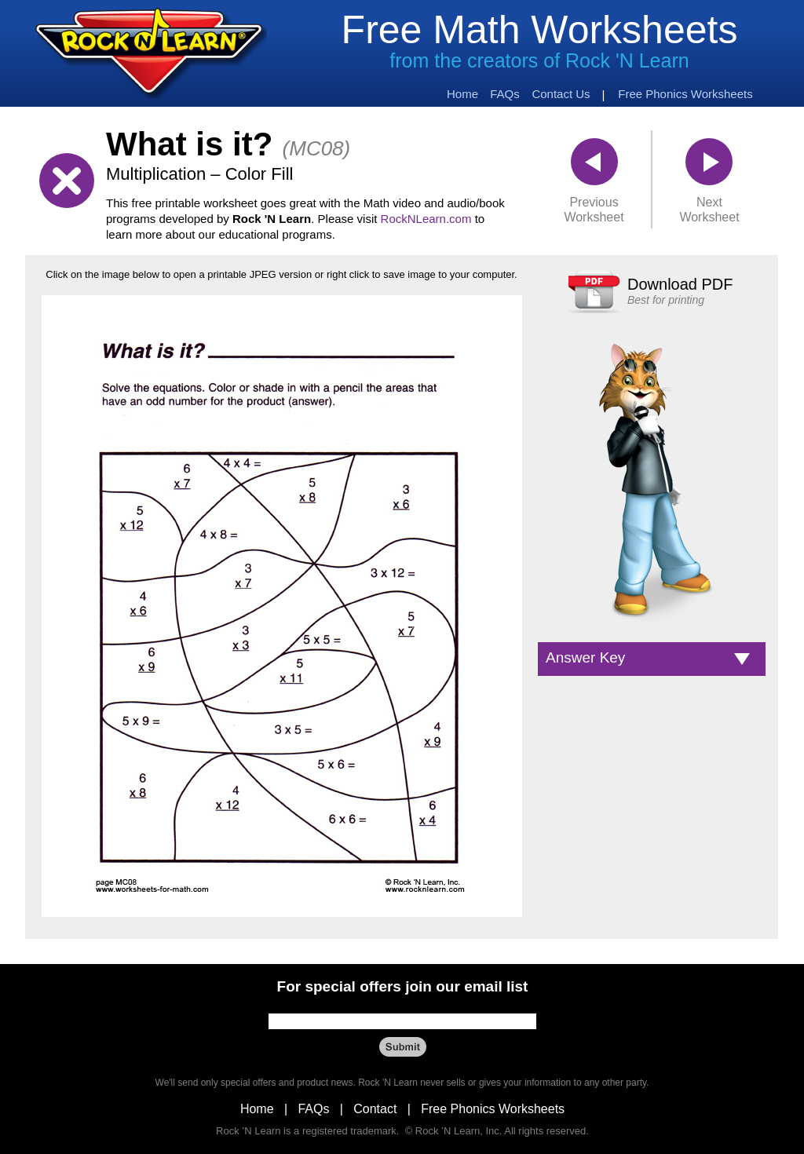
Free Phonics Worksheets (493, 1109)
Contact (375, 1109)
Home (257, 1109)
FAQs (313, 1109)
